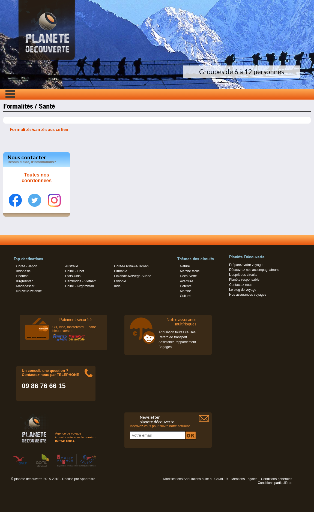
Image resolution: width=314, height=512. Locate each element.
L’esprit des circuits (243, 275)
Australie (71, 266)
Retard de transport (173, 337)
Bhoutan (22, 276)
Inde (117, 286)
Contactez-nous (240, 285)
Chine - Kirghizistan (79, 286)
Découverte (188, 276)
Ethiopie (120, 281)
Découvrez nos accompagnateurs (254, 270)
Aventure (186, 281)
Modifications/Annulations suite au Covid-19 (195, 479)
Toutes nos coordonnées (37, 178)
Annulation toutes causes (177, 332)
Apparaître (87, 479)
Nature (185, 266)
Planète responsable (244, 280)
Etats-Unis (72, 276)
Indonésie (23, 271)
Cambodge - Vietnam (81, 281)
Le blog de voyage (242, 290)
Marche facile (189, 271)
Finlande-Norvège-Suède (132, 276)
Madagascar (25, 286)
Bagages (165, 347)
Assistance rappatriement (177, 342)
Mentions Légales (244, 479)
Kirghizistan (24, 281)
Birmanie (120, 271)
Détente (186, 286)
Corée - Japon (26, 266)
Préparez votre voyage (245, 265)
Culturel (185, 296)
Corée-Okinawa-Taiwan (131, 266)
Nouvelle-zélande (29, 291)
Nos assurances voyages (247, 295)
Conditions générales (276, 479)
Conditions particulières (275, 483)
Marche (185, 291)
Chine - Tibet (74, 271)
